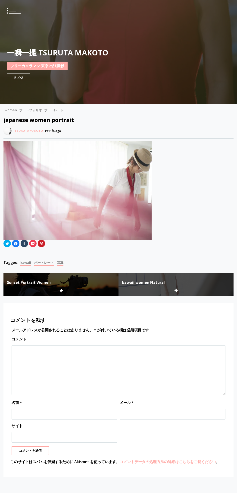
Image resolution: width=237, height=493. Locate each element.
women (11, 110)
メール (127, 402)
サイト (17, 425)
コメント (19, 339)
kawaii (25, 262)
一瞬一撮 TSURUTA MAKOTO (57, 53)
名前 (17, 402)
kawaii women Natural (143, 282)
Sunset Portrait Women (29, 282)
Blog (18, 77)
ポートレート (54, 110)
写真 (60, 262)
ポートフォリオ (30, 110)
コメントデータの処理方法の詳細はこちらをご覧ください (168, 461)
